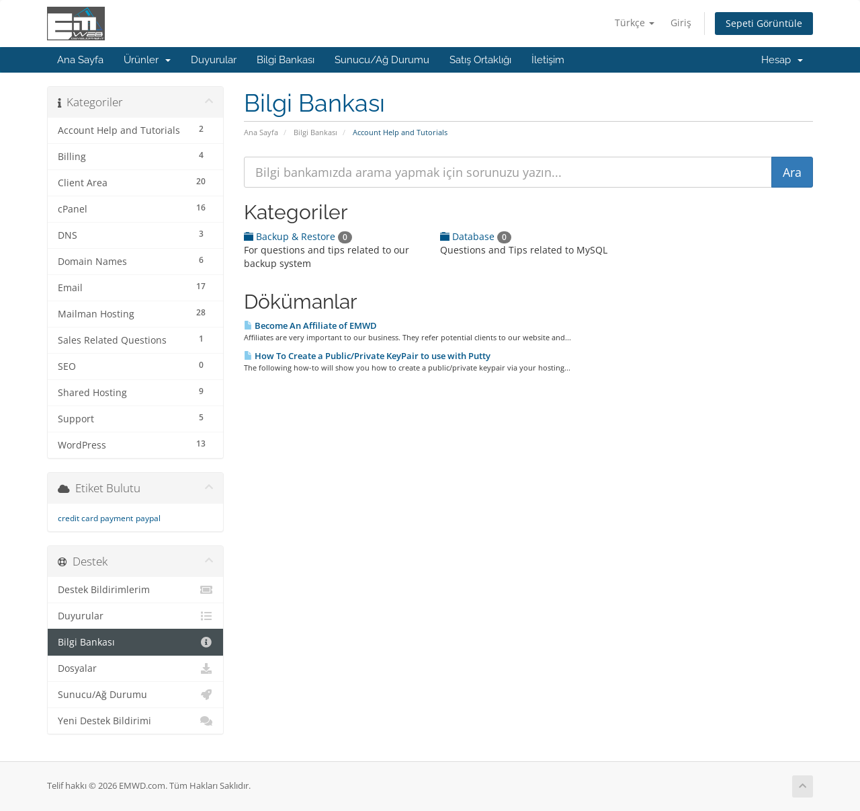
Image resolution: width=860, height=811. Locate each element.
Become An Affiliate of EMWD (310, 325)
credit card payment (95, 518)
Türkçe (634, 22)
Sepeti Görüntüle (764, 23)
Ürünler (147, 60)
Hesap (782, 60)
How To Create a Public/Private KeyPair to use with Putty (367, 356)
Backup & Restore (298, 236)
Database (475, 236)
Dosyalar (135, 668)
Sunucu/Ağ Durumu (382, 60)
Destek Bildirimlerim (135, 590)
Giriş (681, 22)
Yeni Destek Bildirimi (135, 721)
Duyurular (213, 60)
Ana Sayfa (80, 60)
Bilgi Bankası (285, 60)
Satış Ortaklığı (480, 60)
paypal (148, 518)
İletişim (547, 60)
